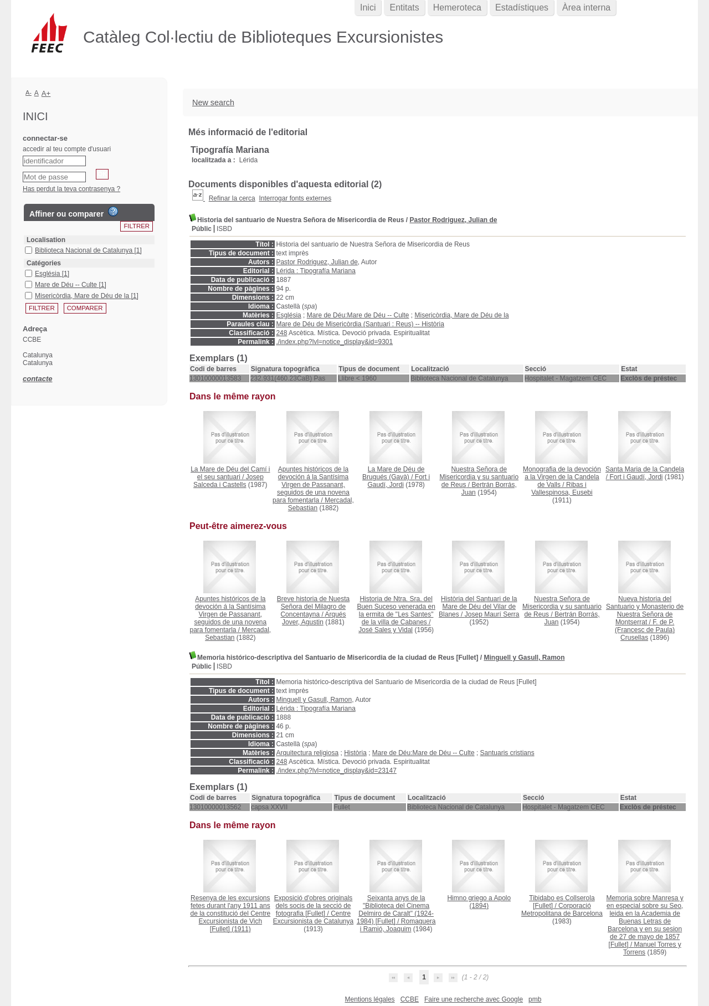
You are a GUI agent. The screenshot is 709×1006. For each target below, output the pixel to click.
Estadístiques (521, 7)
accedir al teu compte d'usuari (67, 149)
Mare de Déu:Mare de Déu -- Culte (358, 315)
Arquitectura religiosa (307, 753)
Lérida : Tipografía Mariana (315, 271)
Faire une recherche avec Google (473, 999)
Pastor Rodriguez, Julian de (453, 220)
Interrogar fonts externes (295, 198)
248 (281, 333)
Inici (368, 7)
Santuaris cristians (507, 753)
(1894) (479, 902)
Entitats (404, 7)
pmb (534, 999)
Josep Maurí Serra (492, 614)
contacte (37, 378)
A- (28, 92)
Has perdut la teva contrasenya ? (71, 189)
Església (288, 315)
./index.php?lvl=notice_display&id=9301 (334, 342)
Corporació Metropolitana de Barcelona (562, 909)
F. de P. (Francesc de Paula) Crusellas (645, 629)
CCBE (409, 999)
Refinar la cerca (232, 198)
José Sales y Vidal (385, 630)
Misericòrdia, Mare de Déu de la (462, 315)
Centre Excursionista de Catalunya (313, 917)
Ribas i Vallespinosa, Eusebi (562, 488)
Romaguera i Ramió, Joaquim (398, 925)
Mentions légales (370, 999)
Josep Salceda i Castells (228, 481)
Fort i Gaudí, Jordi (398, 481)
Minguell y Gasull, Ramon (524, 657)
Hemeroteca (457, 7)
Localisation (46, 240)
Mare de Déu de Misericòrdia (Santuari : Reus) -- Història (360, 324)
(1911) (230, 913)
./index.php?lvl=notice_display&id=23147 (336, 770)
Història (355, 753)
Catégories (44, 263)
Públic (202, 229)
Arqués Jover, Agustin (314, 618)
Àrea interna (586, 7)
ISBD (224, 229)
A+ (46, 93)
